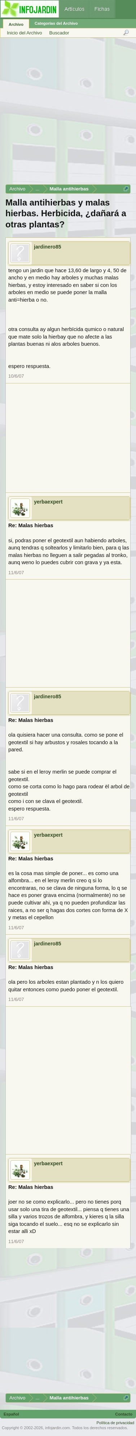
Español (11, 1414)
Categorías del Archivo (56, 23)
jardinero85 (47, 247)
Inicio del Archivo (24, 33)
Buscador (59, 33)
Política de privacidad (115, 1423)
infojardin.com (57, 1428)
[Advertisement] (67, 113)
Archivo (16, 24)
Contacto (123, 1414)
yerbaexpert (48, 502)
